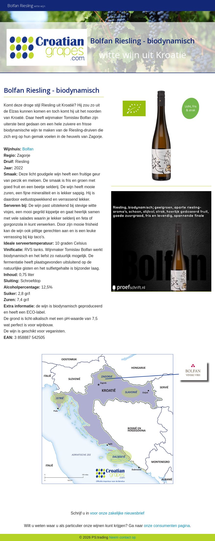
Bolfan (27, 149)
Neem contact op (122, 537)
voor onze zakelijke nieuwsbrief (117, 513)
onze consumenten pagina (167, 526)
